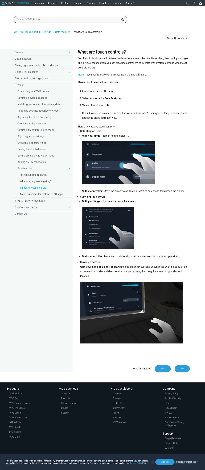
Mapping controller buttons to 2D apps (41, 194)
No (182, 368)
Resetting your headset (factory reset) (38, 110)
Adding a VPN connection (31, 162)
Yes (163, 368)
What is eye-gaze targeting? (36, 181)
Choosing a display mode (31, 123)
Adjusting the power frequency (34, 117)
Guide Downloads (177, 38)
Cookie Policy (136, 463)
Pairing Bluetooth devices (31, 149)
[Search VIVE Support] (121, 19)
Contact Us (21, 213)
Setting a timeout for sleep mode (35, 129)
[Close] (187, 3)
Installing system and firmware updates (39, 104)
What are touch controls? (34, 187)
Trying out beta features (33, 174)
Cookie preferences (186, 462)
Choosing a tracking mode (31, 142)
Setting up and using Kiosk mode (35, 155)
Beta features (62, 32)
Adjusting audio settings (31, 136)
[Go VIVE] (200, 3)
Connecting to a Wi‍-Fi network (34, 91)
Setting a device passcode (32, 97)
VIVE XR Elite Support (26, 32)
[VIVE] (15, 3)
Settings (46, 32)
